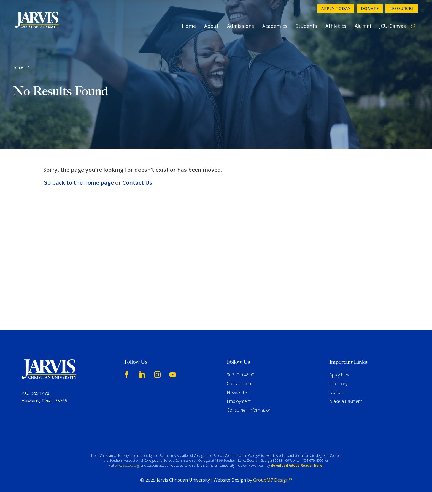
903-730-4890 (240, 375)
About (211, 26)
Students (306, 26)
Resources (401, 8)
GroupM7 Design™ (272, 480)
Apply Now (339, 375)
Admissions (240, 26)
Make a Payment (345, 401)
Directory (338, 384)
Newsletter (238, 392)
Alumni (363, 26)
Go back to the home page (78, 182)
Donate (370, 8)
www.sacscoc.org (127, 465)
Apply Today (335, 8)
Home (189, 26)
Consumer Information (249, 410)
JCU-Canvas (392, 26)
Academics (274, 26)
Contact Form (240, 384)
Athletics (335, 26)
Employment (239, 401)
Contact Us (137, 182)
